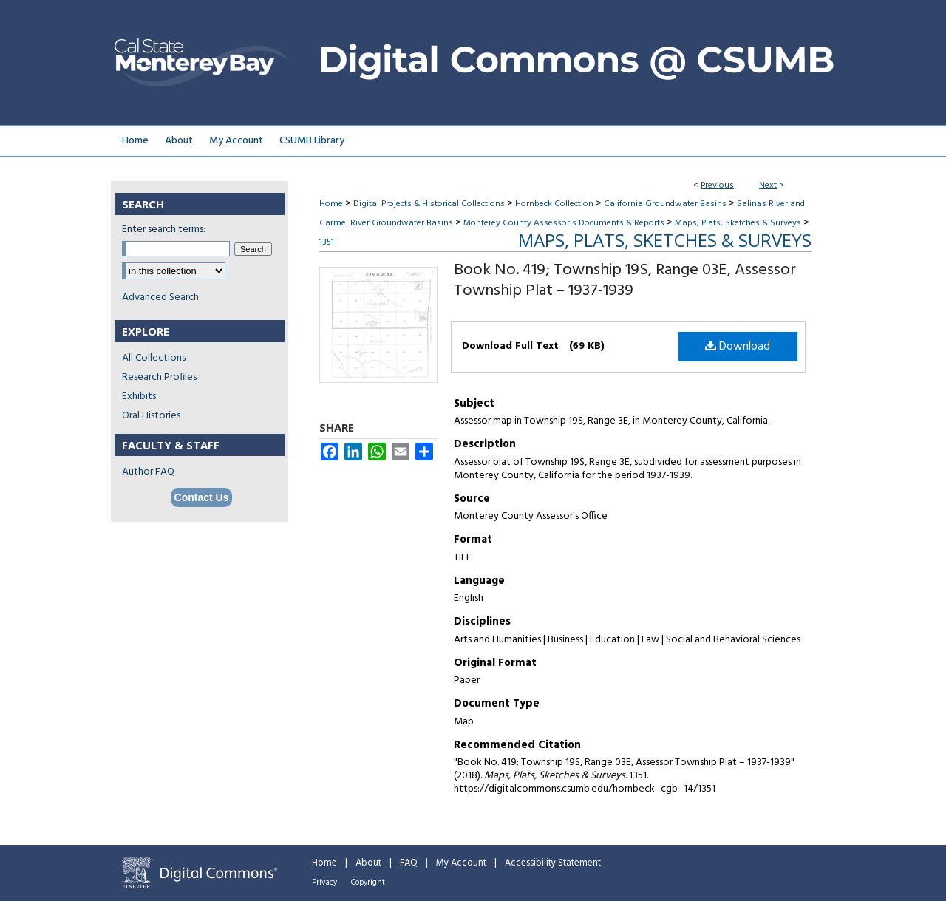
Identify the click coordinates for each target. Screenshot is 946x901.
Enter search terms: (163, 229)
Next (768, 185)
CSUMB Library (311, 140)
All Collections (154, 358)
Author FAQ (148, 471)
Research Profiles (159, 377)
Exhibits (139, 396)
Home (331, 204)
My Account (461, 863)
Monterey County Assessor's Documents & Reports (563, 223)
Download (737, 346)
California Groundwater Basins (665, 204)
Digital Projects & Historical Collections (429, 204)
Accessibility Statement (553, 863)
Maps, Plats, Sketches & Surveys (738, 223)
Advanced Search (160, 297)
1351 (326, 242)
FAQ (409, 863)
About (368, 863)
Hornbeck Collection (554, 204)
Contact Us (201, 497)
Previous (717, 185)
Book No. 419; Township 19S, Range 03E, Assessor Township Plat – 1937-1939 (625, 280)
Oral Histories (151, 415)
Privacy (324, 882)
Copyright (368, 882)
